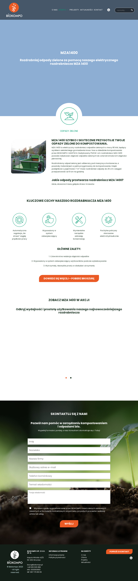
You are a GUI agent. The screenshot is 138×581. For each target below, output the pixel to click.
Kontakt (98, 9)
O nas (54, 9)
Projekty (74, 9)
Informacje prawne (56, 555)
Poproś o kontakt (119, 551)
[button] (132, 9)
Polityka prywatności (57, 557)
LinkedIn (108, 9)
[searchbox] (125, 10)
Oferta (63, 10)
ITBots (14, 10)
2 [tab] (74, 378)
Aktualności (86, 9)
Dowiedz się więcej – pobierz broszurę (69, 278)
